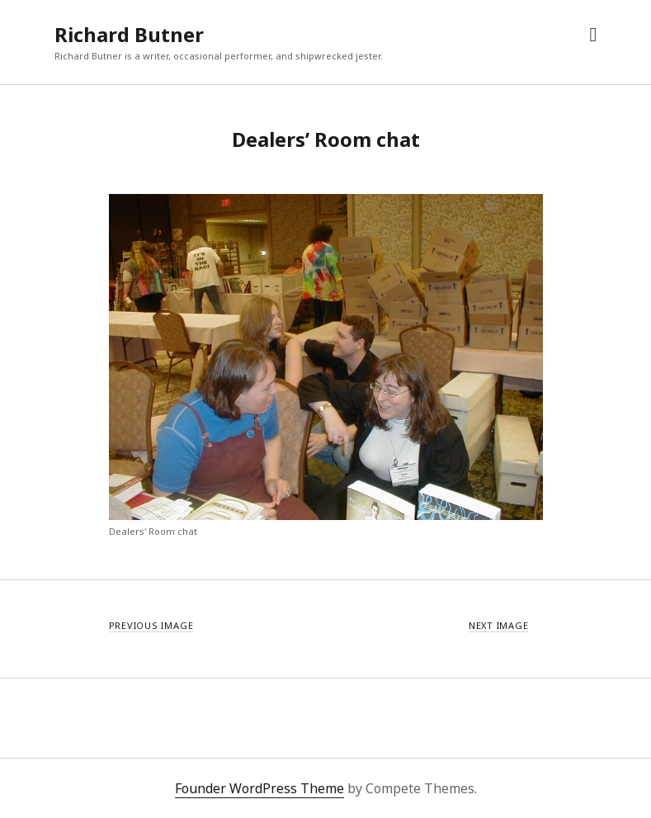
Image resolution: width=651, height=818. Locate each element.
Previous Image (151, 625)
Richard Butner (129, 34)
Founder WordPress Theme (259, 788)
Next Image (499, 625)
